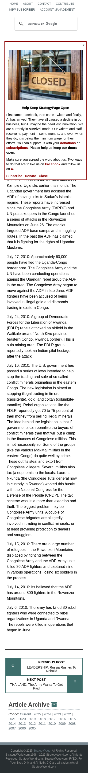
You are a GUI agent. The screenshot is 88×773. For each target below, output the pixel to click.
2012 (32, 723)
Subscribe (14, 176)
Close (43, 176)
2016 (62, 719)
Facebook (52, 164)
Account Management (57, 9)
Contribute (65, 3)
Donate (30, 176)
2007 (12, 728)
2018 (42, 719)
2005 (32, 728)
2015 (72, 719)
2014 (12, 723)
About (28, 3)
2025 (37, 714)
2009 (62, 723)
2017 (52, 719)
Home (14, 3)
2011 (42, 723)
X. (12, 169)
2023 (57, 714)
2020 (22, 719)
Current (25, 714)
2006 (22, 728)
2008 (72, 723)
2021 (12, 719)
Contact (44, 3)
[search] (45, 24)
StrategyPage (41, 750)
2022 (67, 714)
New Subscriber (22, 9)
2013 (22, 723)
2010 (52, 723)
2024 (47, 714)
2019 (32, 719)
